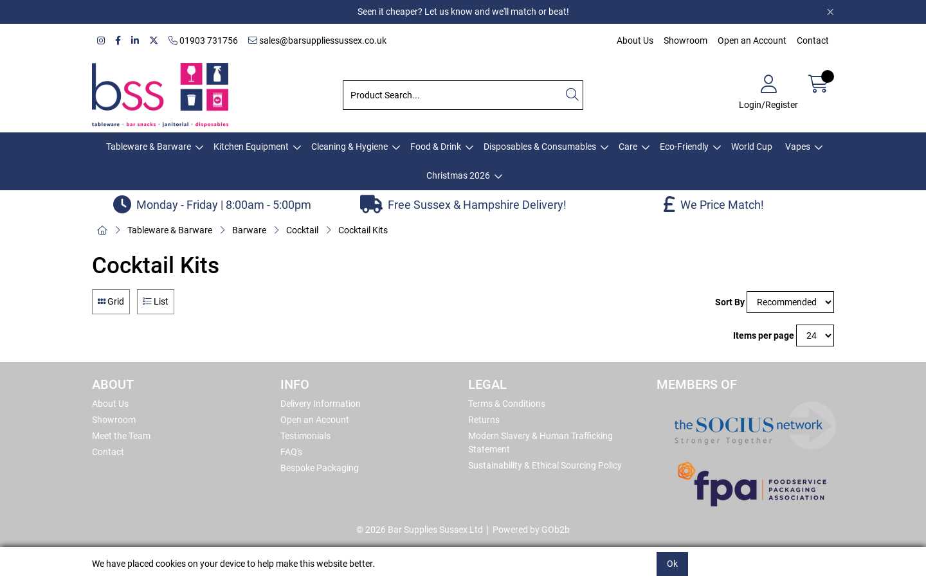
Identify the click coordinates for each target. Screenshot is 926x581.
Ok (672, 564)
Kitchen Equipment (251, 146)
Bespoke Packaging (319, 468)
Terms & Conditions (506, 403)
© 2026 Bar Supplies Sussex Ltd (419, 529)
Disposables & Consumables (540, 146)
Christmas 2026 (458, 175)
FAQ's (291, 452)
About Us (635, 40)
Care (628, 146)
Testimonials (305, 436)
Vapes (797, 146)
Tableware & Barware (148, 146)
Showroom (685, 40)
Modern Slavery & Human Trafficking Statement (540, 442)
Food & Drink (435, 146)
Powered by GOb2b (531, 529)
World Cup (751, 146)
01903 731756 (203, 40)
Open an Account (752, 40)
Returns (484, 420)
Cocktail (302, 230)
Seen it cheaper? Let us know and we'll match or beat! (463, 11)
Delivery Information (320, 403)
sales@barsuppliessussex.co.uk (317, 40)
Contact (813, 40)
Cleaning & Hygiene (349, 146)
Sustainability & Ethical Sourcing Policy (545, 465)
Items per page (763, 335)
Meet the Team (121, 436)
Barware (249, 230)
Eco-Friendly (684, 146)
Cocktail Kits (363, 230)
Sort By (730, 302)
